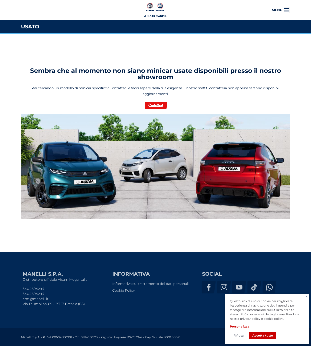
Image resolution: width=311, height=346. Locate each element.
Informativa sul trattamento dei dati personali (150, 284)
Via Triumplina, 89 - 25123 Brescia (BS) (54, 304)
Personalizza (239, 326)
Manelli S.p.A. (37, 10)
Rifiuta (238, 335)
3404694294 (33, 289)
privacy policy (250, 319)
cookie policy (273, 319)
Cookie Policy (123, 290)
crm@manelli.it (35, 299)
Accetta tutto (262, 335)
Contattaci (155, 105)
